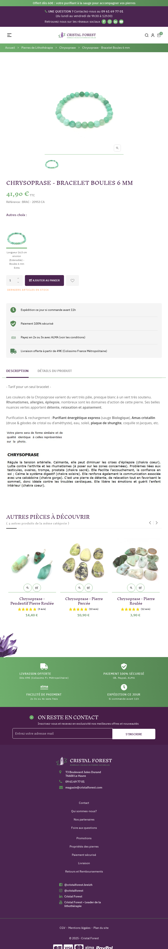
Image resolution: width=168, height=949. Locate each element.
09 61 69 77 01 (75, 781)
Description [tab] (17, 371)
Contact (84, 803)
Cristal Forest (73, 896)
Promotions (84, 838)
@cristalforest (73, 890)
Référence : (13, 202)
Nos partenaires (84, 819)
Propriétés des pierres (84, 846)
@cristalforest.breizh (78, 885)
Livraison (84, 863)
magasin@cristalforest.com (83, 787)
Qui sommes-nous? (84, 811)
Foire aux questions (84, 828)
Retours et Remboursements (84, 871)
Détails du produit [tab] (55, 371)
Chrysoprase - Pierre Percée (84, 600)
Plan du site (101, 928)
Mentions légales (79, 928)
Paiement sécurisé (84, 855)
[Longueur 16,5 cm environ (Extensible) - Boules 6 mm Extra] (16, 245)
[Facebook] (104, 21)
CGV (62, 928)
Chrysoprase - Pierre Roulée (136, 600)
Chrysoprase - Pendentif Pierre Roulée (32, 600)
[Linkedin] (115, 21)
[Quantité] (14, 280)
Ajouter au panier (44, 280)
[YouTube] (121, 21)
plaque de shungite (106, 423)
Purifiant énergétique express (76, 417)
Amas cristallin (143, 417)
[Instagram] (109, 21)
